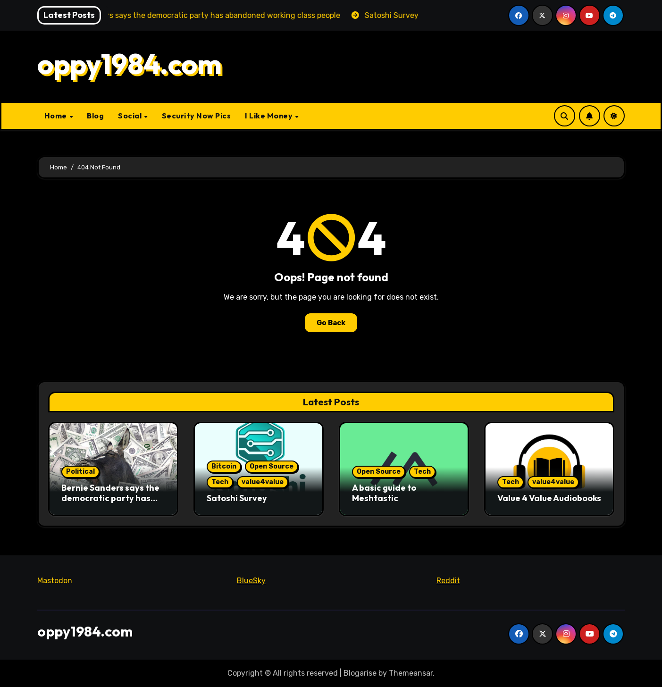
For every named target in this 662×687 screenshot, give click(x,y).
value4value (263, 482)
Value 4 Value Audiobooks (549, 498)
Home (56, 115)
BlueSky (251, 580)
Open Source (271, 466)
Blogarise (360, 673)
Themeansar (411, 673)
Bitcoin (223, 466)
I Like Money (269, 115)
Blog (95, 115)
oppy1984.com (129, 64)
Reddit (448, 580)
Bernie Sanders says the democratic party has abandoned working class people (110, 503)
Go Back (331, 322)
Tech (219, 482)
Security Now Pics (196, 115)
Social (130, 115)
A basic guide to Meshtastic (384, 492)
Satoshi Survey (237, 498)
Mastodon (54, 580)
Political (80, 472)
